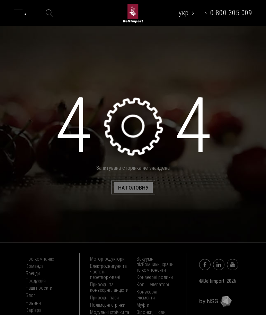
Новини (33, 303)
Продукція (36, 280)
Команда (35, 266)
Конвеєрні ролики (154, 277)
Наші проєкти (39, 288)
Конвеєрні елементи (146, 294)
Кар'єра (34, 310)
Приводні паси (104, 297)
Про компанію (40, 259)
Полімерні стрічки (107, 305)
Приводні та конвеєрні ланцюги (109, 287)
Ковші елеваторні (153, 284)
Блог (30, 295)
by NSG (215, 301)
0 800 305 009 (231, 13)
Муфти (142, 305)
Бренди (33, 273)
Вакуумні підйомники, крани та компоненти (155, 264)
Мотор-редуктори (107, 259)
